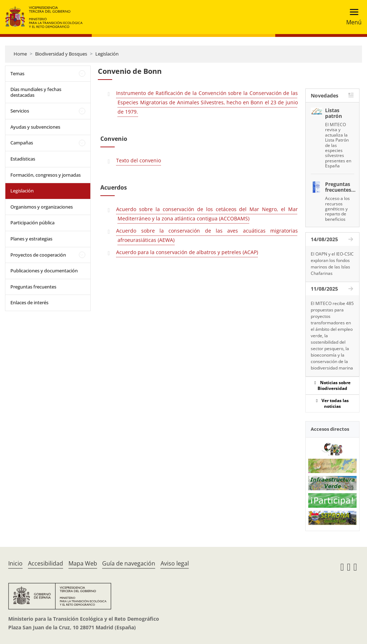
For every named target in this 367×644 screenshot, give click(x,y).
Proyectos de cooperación (38, 255)
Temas (17, 73)
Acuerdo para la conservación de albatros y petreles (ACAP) (187, 252)
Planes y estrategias (31, 238)
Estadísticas (22, 159)
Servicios (19, 111)
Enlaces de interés (29, 302)
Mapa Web (82, 563)
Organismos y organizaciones (41, 207)
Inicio (15, 563)
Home (20, 54)
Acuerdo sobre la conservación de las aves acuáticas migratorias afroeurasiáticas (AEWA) (206, 235)
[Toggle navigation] (352, 17)
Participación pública (32, 222)
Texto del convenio (138, 160)
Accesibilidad (45, 563)
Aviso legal (175, 563)
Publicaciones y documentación (44, 270)
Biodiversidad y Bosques (61, 54)
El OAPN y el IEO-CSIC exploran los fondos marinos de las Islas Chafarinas (332, 263)
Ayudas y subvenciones (35, 127)
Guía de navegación (128, 563)
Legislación (107, 54)
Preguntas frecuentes (33, 286)
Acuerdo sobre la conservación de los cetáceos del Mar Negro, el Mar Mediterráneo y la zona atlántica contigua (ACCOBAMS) (206, 214)
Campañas (21, 142)
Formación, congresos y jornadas (45, 175)
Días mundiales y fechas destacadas (35, 92)
